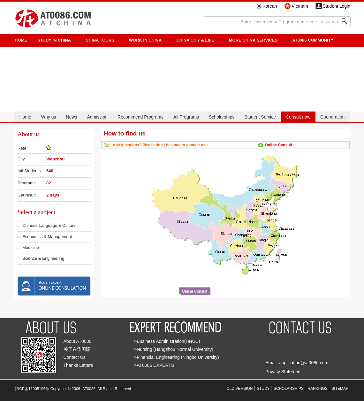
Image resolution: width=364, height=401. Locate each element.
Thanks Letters (78, 365)
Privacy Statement (283, 371)
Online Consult (278, 145)
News (71, 117)
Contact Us (75, 357)
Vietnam (300, 6)
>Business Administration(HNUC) (167, 341)
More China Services (253, 40)
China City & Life (195, 40)
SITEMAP (339, 388)
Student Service (260, 117)
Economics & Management (47, 236)
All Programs (186, 117)
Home (25, 117)
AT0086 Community (312, 40)
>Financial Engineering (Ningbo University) (176, 357)
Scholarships (221, 117)
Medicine (30, 247)
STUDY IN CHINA (54, 40)
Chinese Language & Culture (49, 225)
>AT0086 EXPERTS (154, 365)
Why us (48, 117)
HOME (21, 40)
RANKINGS (317, 388)
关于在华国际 (77, 349)
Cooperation (332, 117)
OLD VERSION (240, 388)
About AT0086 (78, 341)
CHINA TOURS (100, 40)
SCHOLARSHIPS (289, 388)
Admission (97, 117)
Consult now (298, 117)
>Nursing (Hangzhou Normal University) (173, 349)
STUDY (263, 388)
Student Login (336, 6)
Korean (269, 6)
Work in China (145, 40)
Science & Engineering (43, 258)
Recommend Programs (140, 117)
